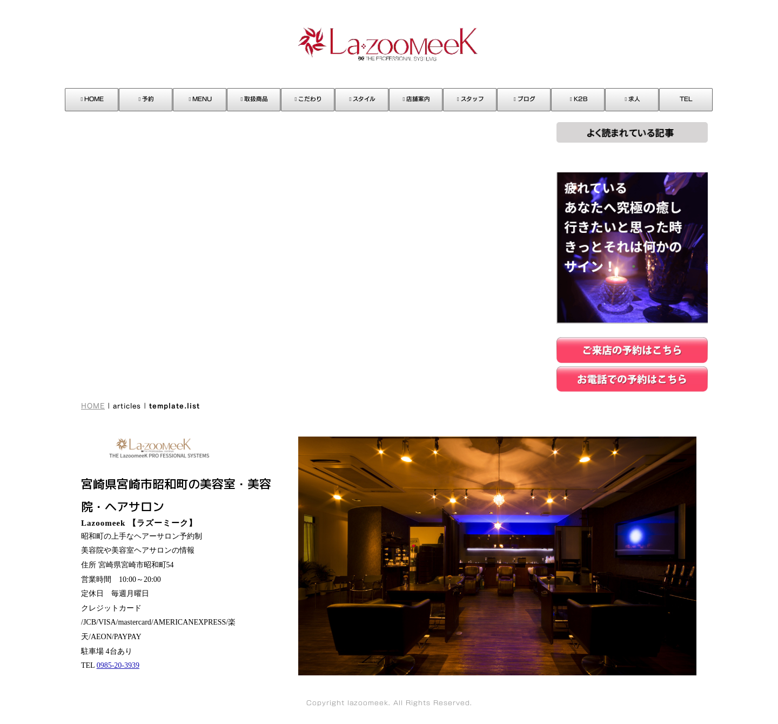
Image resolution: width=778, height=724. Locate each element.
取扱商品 (255, 99)
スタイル (363, 99)
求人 (633, 99)
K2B (578, 99)
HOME (92, 99)
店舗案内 (417, 99)
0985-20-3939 (118, 665)
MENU (200, 99)
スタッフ (470, 99)
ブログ (524, 99)
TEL (686, 99)
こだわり (309, 99)
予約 (147, 99)
